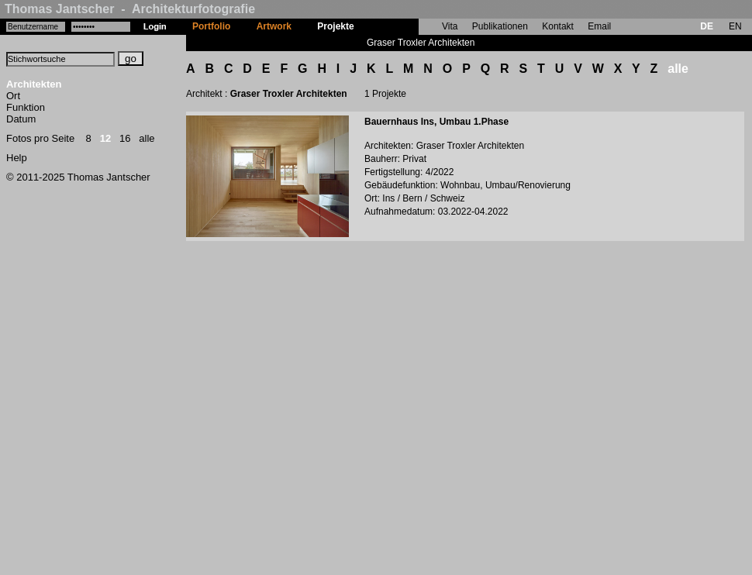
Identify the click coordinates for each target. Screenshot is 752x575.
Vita (449, 26)
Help (16, 158)
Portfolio (211, 26)
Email (599, 26)
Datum (21, 119)
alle (146, 138)
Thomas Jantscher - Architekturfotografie (130, 8)
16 (124, 138)
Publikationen (500, 26)
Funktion (25, 107)
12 (105, 138)
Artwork (274, 26)
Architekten (34, 84)
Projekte (335, 26)
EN (735, 26)
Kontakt (558, 26)
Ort (13, 96)
